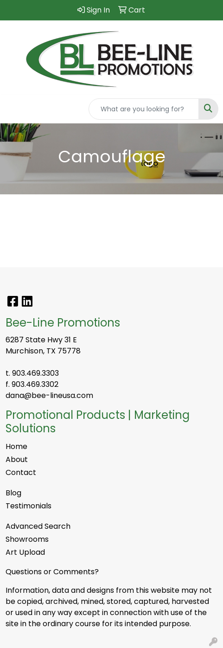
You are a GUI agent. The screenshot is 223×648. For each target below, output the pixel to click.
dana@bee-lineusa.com (49, 395)
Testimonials (28, 505)
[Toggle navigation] (14, 109)
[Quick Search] (144, 109)
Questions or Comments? (52, 571)
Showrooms (27, 539)
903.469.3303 (35, 373)
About (17, 459)
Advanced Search (38, 526)
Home (16, 446)
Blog (13, 493)
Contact (21, 472)
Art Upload (25, 552)
